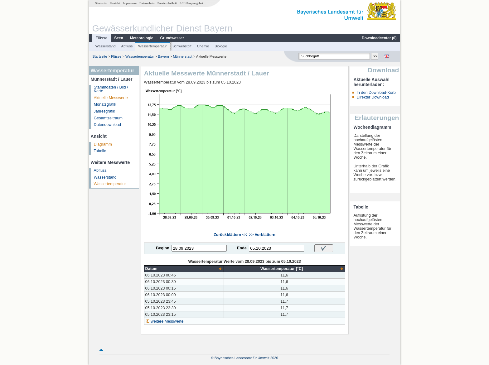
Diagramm (103, 144)
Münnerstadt (182, 56)
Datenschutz (147, 3)
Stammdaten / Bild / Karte (111, 89)
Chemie (203, 46)
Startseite (101, 3)
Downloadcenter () (379, 38)
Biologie (221, 46)
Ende (242, 248)
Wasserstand (105, 46)
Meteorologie (141, 38)
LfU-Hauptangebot (191, 3)
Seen (118, 38)
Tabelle (100, 151)
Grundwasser (172, 38)
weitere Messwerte (167, 321)
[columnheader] (184, 269)
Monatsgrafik (105, 104)
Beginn (162, 248)
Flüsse (101, 38)
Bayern (163, 56)
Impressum (130, 3)
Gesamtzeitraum (108, 118)
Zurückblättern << (230, 235)
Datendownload (107, 124)
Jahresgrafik (104, 111)
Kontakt (115, 3)
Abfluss (127, 46)
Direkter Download (372, 97)
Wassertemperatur (152, 46)
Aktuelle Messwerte (111, 98)
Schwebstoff (181, 46)
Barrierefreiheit (167, 3)
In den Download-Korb (375, 92)
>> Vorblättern (262, 235)
